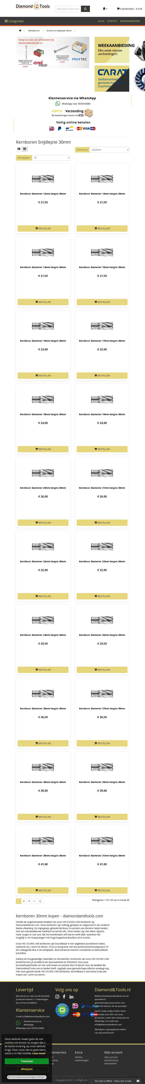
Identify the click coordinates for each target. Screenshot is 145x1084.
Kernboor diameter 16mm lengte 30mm (43, 340)
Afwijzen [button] (27, 1069)
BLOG (101, 21)
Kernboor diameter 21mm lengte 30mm (102, 487)
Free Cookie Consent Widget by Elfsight (26, 1077)
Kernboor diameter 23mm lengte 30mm (102, 561)
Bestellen (43, 228)
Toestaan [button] (27, 1061)
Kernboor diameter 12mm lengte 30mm (43, 193)
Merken (79, 1057)
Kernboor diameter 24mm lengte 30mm (43, 634)
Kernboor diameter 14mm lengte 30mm (43, 267)
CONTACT (112, 21)
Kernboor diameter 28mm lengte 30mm (43, 782)
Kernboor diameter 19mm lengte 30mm (102, 414)
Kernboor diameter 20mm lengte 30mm (43, 487)
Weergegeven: (24, 157)
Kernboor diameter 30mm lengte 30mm (43, 855)
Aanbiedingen (82, 1060)
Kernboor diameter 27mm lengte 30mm (102, 708)
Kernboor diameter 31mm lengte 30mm (102, 855)
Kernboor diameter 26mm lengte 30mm (43, 708)
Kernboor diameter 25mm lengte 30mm (102, 634)
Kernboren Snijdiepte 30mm (59, 30)
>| (40, 901)
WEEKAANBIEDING (130, 21)
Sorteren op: (82, 149)
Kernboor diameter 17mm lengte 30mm (102, 340)
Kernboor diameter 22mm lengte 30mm (43, 561)
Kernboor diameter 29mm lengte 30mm (102, 782)
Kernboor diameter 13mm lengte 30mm (102, 193)
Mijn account (111, 1057)
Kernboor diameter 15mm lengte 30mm (102, 267)
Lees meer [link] (39, 1053)
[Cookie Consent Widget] (27, 1058)
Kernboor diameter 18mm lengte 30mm (43, 414)
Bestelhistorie (111, 1060)
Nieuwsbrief (110, 1063)
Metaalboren (34, 30)
